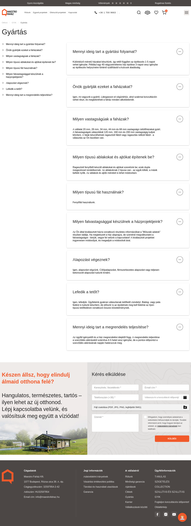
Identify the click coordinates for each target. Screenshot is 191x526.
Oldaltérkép (161, 507)
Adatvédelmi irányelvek (167, 431)
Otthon (5, 21)
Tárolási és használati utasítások (100, 486)
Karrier (128, 502)
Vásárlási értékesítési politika (98, 481)
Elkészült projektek (58, 12)
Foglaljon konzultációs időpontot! (172, 502)
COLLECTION (162, 486)
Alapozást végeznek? (17, 82)
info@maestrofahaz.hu (48, 497)
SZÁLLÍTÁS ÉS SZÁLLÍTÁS (170, 491)
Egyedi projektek (40, 12)
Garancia (88, 491)
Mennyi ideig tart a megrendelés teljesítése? (29, 94)
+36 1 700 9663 (107, 12)
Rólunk (28, 12)
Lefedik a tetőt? (14, 88)
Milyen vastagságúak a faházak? (23, 55)
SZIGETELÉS (162, 481)
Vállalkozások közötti (136, 507)
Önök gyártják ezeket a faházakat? (24, 49)
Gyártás (23, 21)
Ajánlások (130, 486)
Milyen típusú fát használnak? (21, 67)
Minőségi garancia (134, 481)
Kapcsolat (73, 12)
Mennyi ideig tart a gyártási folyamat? (25, 43)
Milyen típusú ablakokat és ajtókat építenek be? (31, 61)
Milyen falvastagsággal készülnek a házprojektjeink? (24, 75)
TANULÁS (160, 476)
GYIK (14, 21)
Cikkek (128, 491)
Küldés (172, 444)
